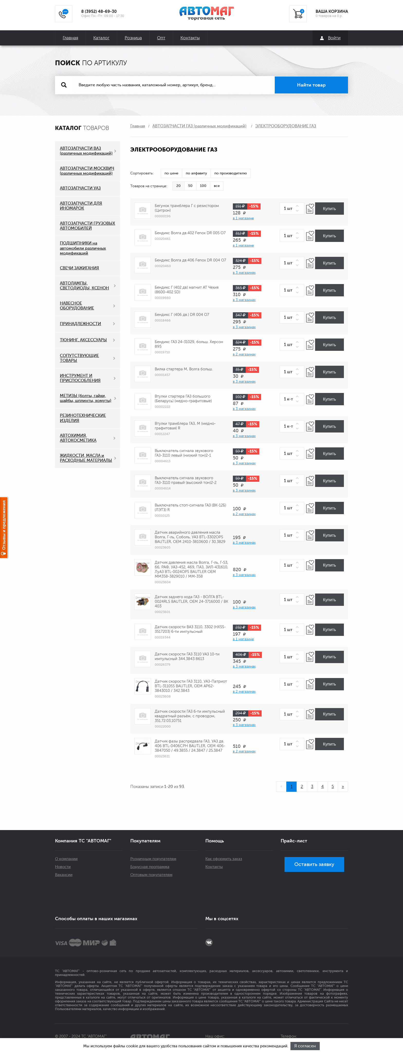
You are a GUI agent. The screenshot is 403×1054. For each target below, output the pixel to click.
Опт (161, 37)
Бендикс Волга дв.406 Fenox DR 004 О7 (190, 260)
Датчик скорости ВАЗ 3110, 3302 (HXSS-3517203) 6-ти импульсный (190, 629)
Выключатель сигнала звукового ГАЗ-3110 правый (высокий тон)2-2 (185, 480)
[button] (298, 206)
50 (190, 186)
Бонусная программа (149, 867)
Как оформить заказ (223, 859)
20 (178, 186)
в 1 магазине (243, 218)
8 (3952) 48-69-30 (99, 11)
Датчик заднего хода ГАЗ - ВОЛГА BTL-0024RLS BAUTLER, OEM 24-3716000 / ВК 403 (191, 601)
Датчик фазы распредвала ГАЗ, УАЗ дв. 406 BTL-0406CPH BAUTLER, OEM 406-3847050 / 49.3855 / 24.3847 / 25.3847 (190, 746)
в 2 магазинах (244, 354)
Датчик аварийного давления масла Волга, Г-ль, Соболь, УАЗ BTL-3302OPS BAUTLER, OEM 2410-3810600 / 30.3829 (190, 537)
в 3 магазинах (244, 273)
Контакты (190, 37)
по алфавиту (196, 173)
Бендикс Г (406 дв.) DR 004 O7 (182, 315)
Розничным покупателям (153, 859)
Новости (63, 867)
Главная (70, 37)
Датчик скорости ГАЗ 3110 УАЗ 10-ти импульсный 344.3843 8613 (187, 656)
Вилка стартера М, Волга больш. (184, 369)
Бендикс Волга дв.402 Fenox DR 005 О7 (190, 233)
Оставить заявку (314, 864)
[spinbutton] (292, 208)
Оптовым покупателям (151, 875)
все (217, 186)
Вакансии (63, 875)
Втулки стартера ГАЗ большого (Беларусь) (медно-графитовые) (183, 398)
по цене (171, 173)
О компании (66, 859)
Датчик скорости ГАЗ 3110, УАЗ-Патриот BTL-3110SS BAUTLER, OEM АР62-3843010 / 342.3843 (191, 686)
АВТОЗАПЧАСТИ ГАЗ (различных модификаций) (199, 126)
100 (203, 186)
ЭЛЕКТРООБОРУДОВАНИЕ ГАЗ (285, 126)
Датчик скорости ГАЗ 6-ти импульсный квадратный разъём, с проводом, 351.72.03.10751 (190, 716)
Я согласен (305, 1046)
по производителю (230, 173)
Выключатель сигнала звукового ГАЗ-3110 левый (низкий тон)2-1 (184, 453)
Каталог (101, 37)
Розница (133, 37)
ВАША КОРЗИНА (332, 11)
